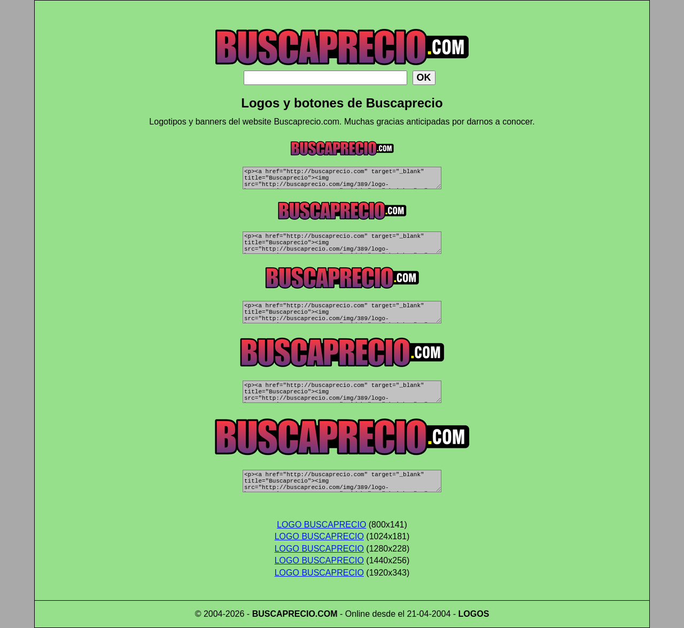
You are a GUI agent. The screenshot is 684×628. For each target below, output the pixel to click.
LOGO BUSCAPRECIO (321, 524)
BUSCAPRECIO (283, 613)
